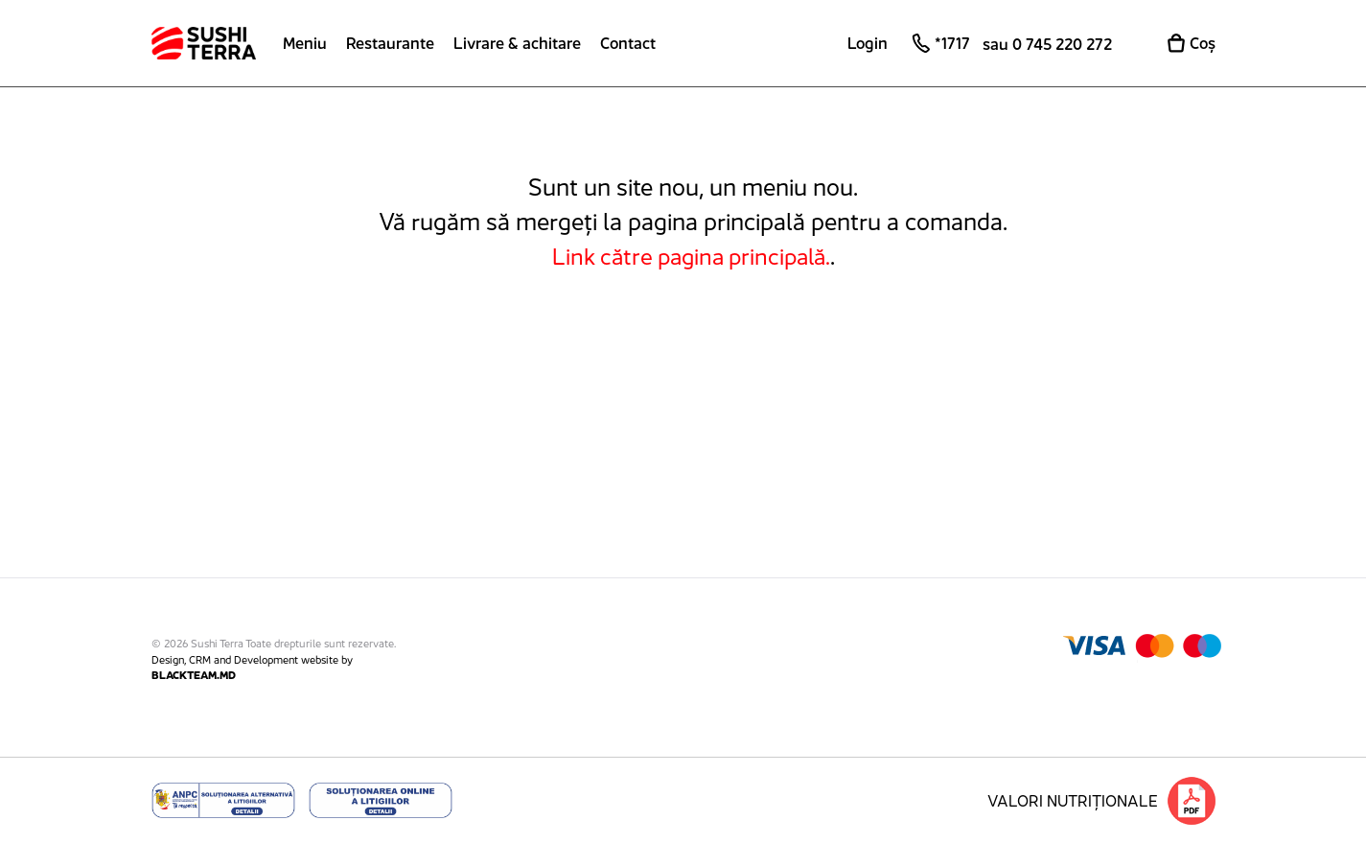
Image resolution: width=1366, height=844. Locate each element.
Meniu (305, 43)
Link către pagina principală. (691, 257)
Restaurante (390, 43)
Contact (628, 43)
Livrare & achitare (517, 43)
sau (1047, 44)
